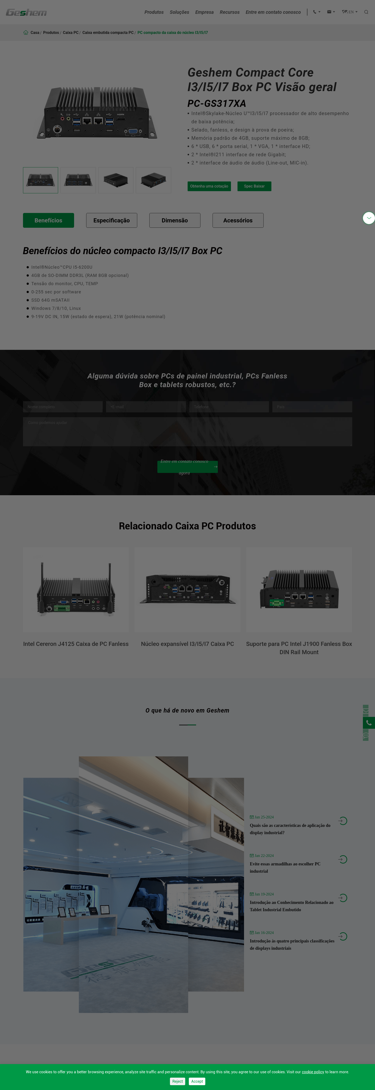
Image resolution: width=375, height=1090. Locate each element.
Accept (197, 1081)
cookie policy (313, 1072)
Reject (177, 1081)
